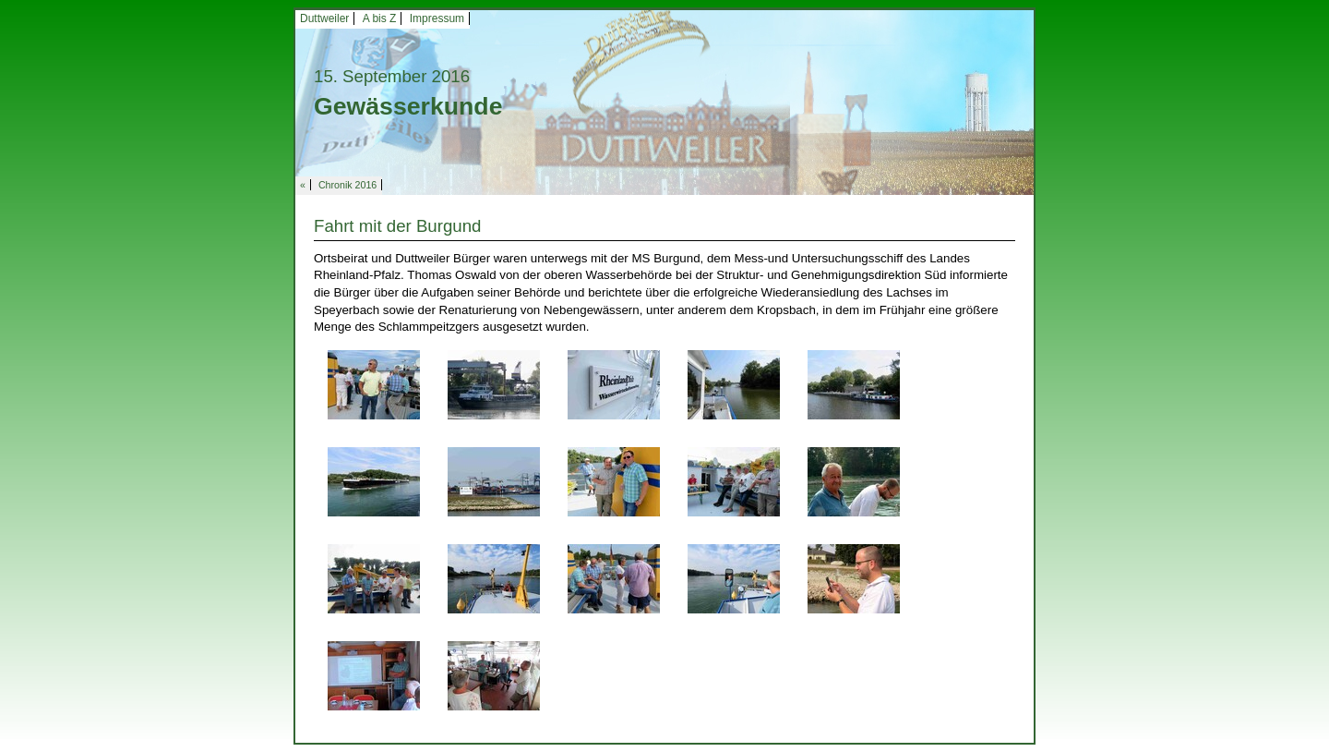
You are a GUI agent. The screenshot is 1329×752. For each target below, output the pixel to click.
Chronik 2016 (347, 184)
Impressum (437, 18)
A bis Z (380, 18)
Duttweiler (324, 18)
